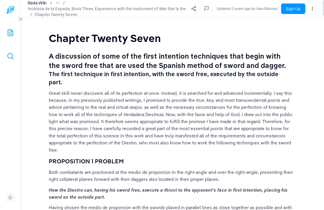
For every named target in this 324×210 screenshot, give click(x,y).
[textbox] (105, 38)
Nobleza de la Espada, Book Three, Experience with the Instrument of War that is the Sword (113, 8)
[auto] (10, 197)
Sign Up (293, 8)
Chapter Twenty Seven (49, 14)
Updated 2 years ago (261, 8)
